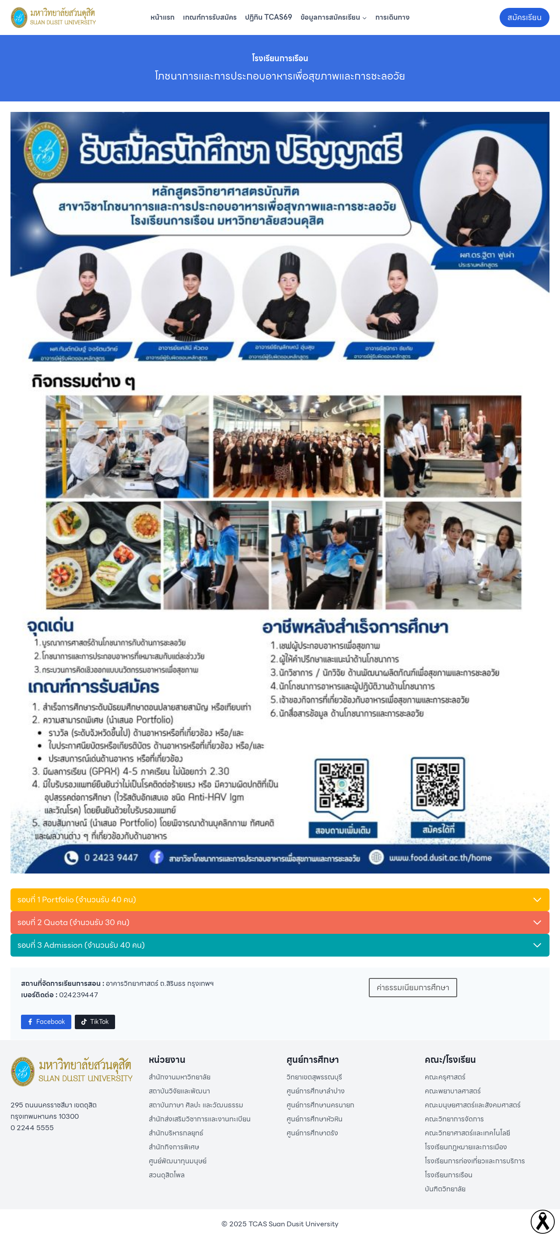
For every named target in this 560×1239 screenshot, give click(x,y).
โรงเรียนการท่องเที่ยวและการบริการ (475, 1160)
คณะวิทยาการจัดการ (454, 1119)
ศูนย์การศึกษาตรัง (312, 1133)
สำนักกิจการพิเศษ (174, 1147)
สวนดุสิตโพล (167, 1174)
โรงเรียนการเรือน (448, 1174)
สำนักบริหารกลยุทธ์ (176, 1133)
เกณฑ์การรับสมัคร (210, 17)
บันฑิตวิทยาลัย (445, 1188)
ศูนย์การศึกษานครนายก (320, 1105)
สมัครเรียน (525, 17)
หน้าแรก (162, 17)
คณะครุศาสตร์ (445, 1077)
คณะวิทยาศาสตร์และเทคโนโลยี (467, 1133)
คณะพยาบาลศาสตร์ (453, 1091)
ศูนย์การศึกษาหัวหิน (315, 1119)
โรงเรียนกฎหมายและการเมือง (466, 1147)
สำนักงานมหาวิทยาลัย (179, 1077)
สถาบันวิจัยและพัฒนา (179, 1091)
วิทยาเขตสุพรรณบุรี (314, 1077)
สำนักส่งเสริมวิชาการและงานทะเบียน (200, 1119)
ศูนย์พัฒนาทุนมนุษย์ (177, 1160)
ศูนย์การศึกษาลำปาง (316, 1091)
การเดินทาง (392, 17)
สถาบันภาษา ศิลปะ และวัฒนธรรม (196, 1105)
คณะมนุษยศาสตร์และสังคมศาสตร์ (473, 1105)
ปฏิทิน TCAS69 (268, 17)
